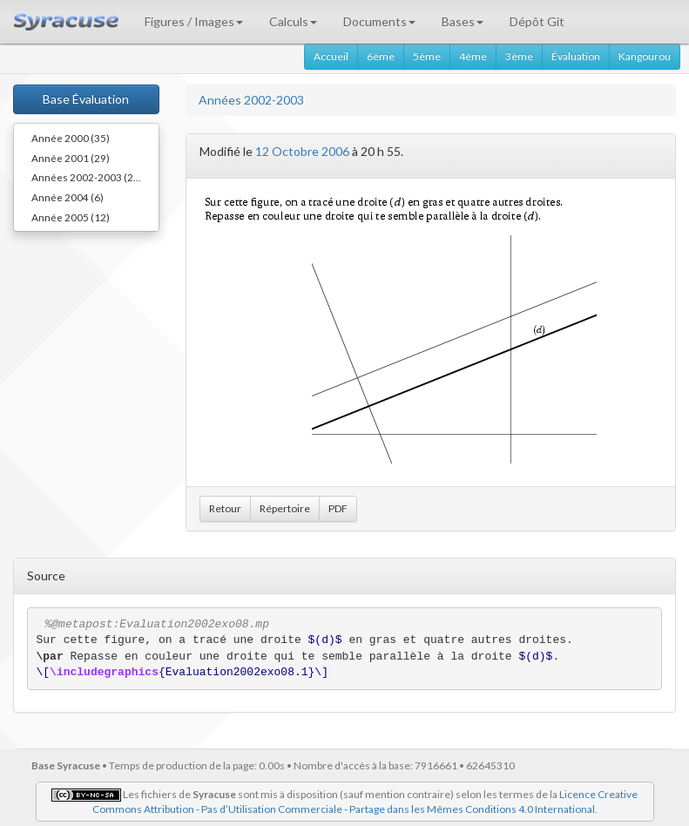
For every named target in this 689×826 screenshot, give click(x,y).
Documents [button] (379, 21)
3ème (519, 56)
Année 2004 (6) (67, 197)
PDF (338, 508)
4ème (473, 56)
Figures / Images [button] (194, 21)
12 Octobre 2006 (302, 151)
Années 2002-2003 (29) (87, 177)
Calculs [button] (293, 21)
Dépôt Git (537, 21)
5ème (427, 56)
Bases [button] (462, 21)
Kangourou (644, 56)
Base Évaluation (86, 98)
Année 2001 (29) (70, 158)
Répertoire (285, 508)
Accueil (331, 56)
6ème (381, 56)
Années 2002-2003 (251, 99)
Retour (225, 508)
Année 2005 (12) (70, 217)
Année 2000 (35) (70, 138)
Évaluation (575, 56)
